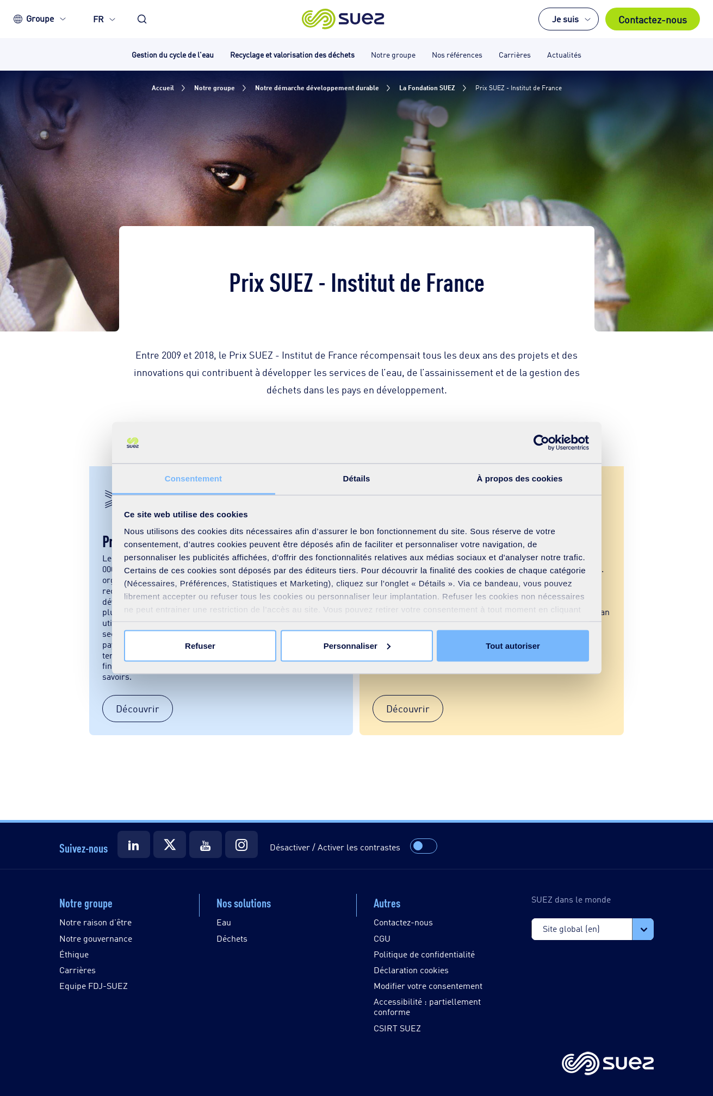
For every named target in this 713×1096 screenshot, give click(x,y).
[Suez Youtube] (205, 844)
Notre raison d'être (95, 922)
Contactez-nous (652, 19)
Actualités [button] (564, 54)
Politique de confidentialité (424, 954)
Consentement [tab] (193, 478)
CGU (382, 938)
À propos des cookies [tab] (520, 478)
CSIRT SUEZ (397, 1028)
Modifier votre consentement (428, 985)
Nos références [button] (457, 54)
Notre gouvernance (95, 938)
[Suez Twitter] (169, 844)
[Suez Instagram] (241, 844)
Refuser (200, 645)
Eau (223, 922)
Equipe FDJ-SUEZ (93, 985)
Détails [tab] (356, 478)
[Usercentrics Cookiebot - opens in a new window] (541, 443)
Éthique (74, 954)
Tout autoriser (513, 645)
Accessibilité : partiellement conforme (427, 1006)
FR (98, 18)
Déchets (231, 938)
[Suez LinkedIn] (133, 844)
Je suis (565, 18)
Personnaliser (357, 645)
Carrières (77, 969)
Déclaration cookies (411, 969)
